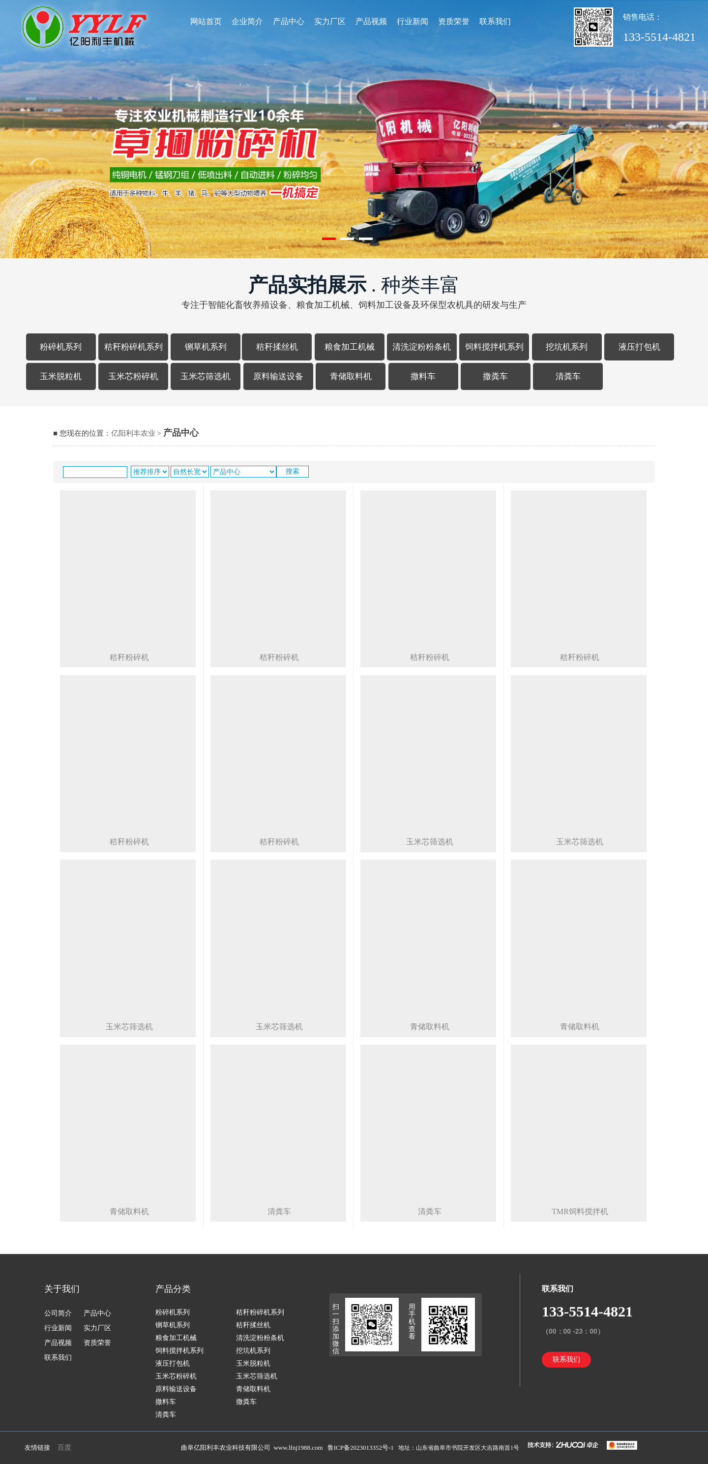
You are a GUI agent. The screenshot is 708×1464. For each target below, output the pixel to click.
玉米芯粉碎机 (133, 376)
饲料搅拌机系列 (494, 347)
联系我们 (495, 21)
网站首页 (206, 21)
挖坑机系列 (567, 347)
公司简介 (58, 1313)
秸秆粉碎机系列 (133, 347)
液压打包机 (639, 347)
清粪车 (568, 376)
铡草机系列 (206, 347)
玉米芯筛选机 (205, 376)
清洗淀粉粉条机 (421, 347)
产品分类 (173, 1289)
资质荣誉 (454, 21)
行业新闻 (412, 21)
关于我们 (62, 1289)
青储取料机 (351, 376)
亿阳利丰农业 (133, 433)
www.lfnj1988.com (298, 1447)
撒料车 (423, 376)
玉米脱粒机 (61, 376)
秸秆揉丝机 (277, 347)
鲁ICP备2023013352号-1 (361, 1447)
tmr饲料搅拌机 (580, 1211)
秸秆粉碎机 (129, 657)
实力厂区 (330, 21)
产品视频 (371, 21)
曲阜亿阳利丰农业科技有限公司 (225, 1447)
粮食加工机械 (349, 347)
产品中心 (288, 21)
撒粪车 (495, 376)
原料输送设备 (278, 376)
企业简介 (247, 21)
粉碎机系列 (61, 347)
